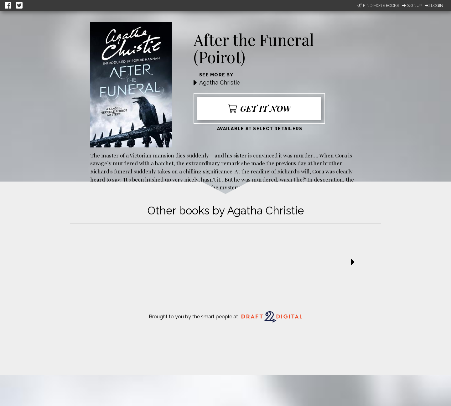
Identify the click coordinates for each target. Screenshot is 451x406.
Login (434, 5)
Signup (412, 5)
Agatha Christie (219, 82)
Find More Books (378, 5)
